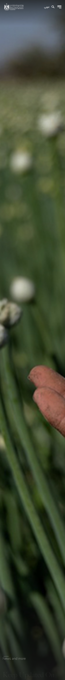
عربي (47, 7)
